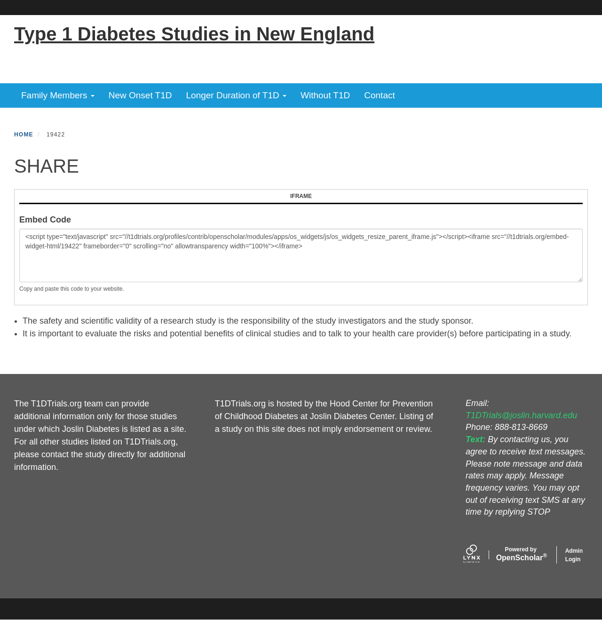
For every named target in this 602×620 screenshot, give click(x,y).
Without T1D (325, 95)
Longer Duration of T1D (236, 95)
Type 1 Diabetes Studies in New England (194, 34)
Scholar (521, 554)
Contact (379, 95)
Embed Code (45, 219)
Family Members (58, 95)
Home (23, 134)
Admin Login (574, 555)
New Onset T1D (140, 95)
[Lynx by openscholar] (479, 554)
